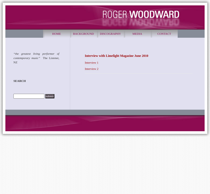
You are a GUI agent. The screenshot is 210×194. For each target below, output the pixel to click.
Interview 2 (91, 68)
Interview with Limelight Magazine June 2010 (116, 56)
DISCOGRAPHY (110, 33)
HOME (56, 33)
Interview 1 (91, 62)
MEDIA (137, 33)
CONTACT (164, 33)
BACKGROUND (83, 33)
